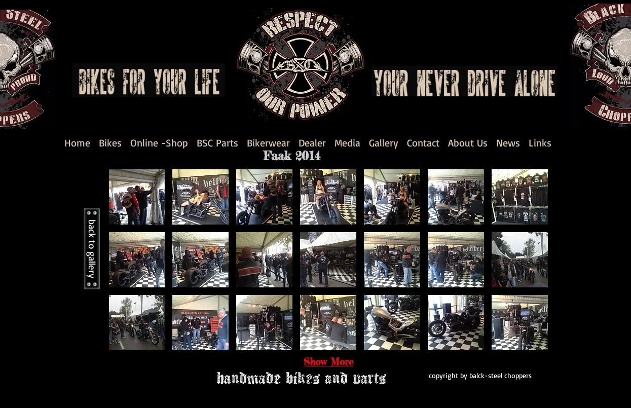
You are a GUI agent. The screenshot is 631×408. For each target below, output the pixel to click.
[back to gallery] (91, 248)
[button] (137, 197)
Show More (329, 362)
